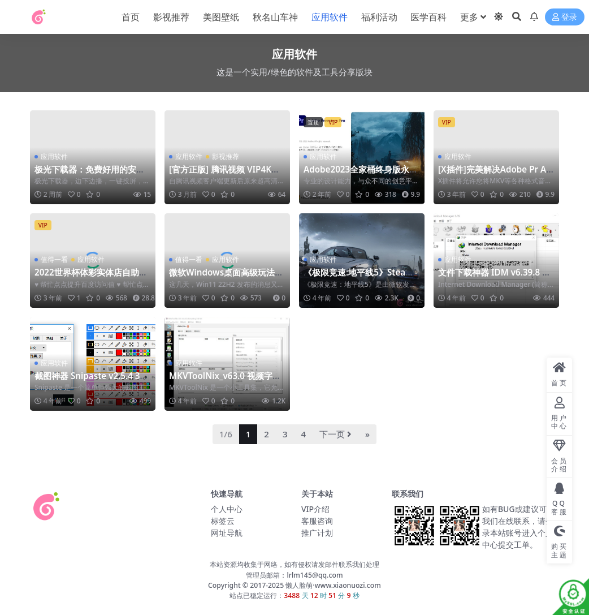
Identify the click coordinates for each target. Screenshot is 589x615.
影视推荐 (225, 156)
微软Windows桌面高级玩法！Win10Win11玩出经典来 (226, 277)
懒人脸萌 (298, 585)
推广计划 (317, 532)
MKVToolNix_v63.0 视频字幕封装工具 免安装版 (225, 381)
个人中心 (226, 509)
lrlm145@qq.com (315, 575)
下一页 (335, 434)
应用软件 (54, 156)
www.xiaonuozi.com (348, 585)
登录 (564, 17)
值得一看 (54, 259)
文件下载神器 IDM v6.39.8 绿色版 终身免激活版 (494, 277)
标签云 (223, 520)
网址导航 (226, 532)
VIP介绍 (315, 509)
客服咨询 (317, 520)
